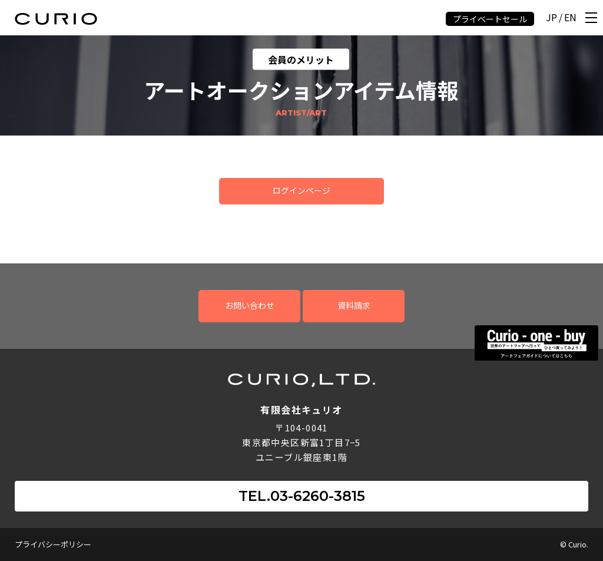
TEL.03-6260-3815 (301, 495)
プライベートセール (490, 19)
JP (551, 18)
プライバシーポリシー (53, 544)
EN (570, 18)
